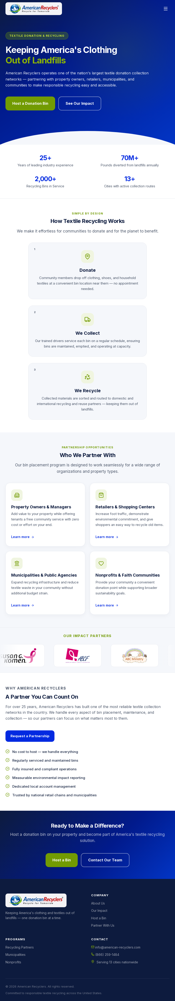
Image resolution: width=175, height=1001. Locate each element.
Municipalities (15, 955)
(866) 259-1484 (105, 955)
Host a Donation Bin (30, 103)
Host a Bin (61, 860)
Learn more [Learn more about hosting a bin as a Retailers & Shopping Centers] (106, 537)
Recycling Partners (19, 947)
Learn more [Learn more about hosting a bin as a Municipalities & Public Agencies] (22, 605)
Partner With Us (102, 925)
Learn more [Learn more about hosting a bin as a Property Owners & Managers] (22, 537)
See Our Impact (80, 103)
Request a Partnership (29, 736)
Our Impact (99, 910)
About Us (98, 903)
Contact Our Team (105, 860)
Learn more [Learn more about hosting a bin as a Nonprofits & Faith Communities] (106, 605)
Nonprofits (13, 962)
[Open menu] (166, 9)
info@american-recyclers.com (115, 947)
